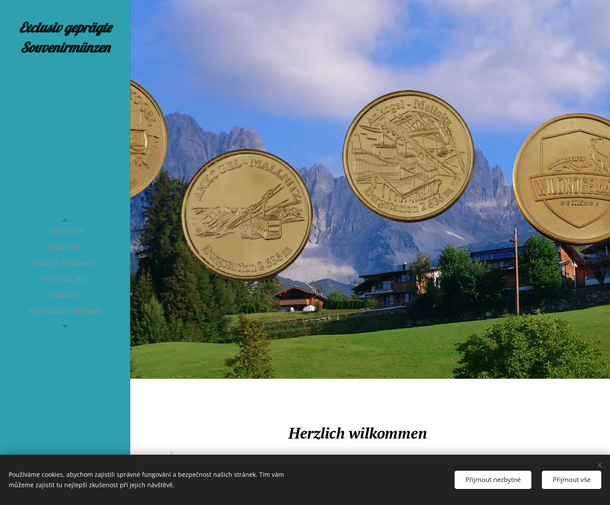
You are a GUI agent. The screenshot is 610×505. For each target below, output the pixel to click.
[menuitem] (65, 231)
